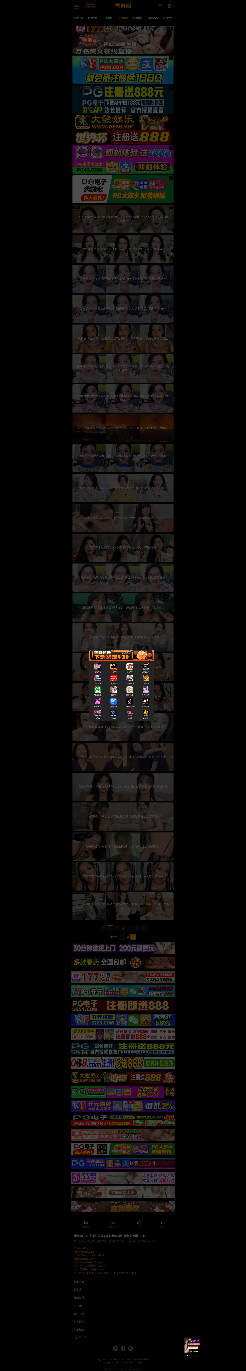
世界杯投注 (130, 683)
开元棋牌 (145, 672)
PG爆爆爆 (98, 695)
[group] (192, 1345)
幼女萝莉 (97, 706)
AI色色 (145, 718)
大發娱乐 (145, 683)
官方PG (130, 672)
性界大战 (129, 695)
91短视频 (145, 706)
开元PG (114, 672)
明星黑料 (145, 695)
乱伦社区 (113, 706)
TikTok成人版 (130, 706)
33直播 (113, 695)
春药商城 (97, 672)
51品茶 (97, 718)
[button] (185, 1355)
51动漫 (129, 718)
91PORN (113, 718)
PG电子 (114, 683)
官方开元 (97, 683)
